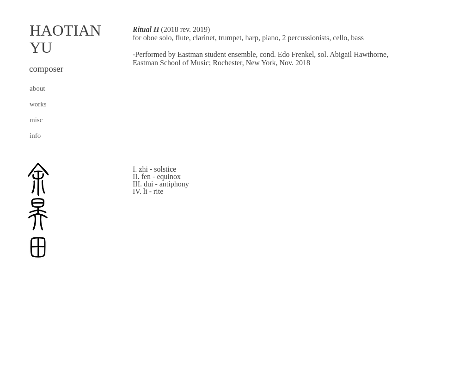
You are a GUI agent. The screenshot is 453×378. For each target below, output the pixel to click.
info (35, 135)
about (37, 88)
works (38, 104)
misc (36, 120)
